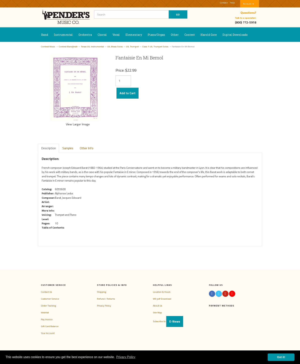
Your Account (48, 333)
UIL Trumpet (132, 46)
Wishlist (45, 312)
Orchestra (85, 34)
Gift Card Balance (50, 326)
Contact (224, 2)
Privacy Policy (104, 305)
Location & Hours (161, 292)
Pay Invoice (47, 319)
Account (248, 4)
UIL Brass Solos (115, 46)
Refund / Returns (106, 299)
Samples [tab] (67, 148)
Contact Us (46, 292)
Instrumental (63, 34)
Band (44, 34)
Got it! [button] (281, 357)
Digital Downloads (235, 34)
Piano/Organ (156, 34)
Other (175, 34)
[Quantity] (123, 80)
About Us (157, 305)
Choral (102, 34)
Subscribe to (168, 321)
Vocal (116, 34)
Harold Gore (209, 34)
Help (232, 2)
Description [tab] (48, 148)
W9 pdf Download (162, 299)
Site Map (157, 312)
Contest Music (48, 46)
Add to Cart (127, 93)
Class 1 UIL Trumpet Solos (155, 46)
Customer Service (50, 299)
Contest (189, 34)
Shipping (101, 292)
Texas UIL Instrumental (92, 46)
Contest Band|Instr (68, 46)
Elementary (134, 34)
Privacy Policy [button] (125, 357)
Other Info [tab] (86, 148)
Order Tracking (48, 305)
